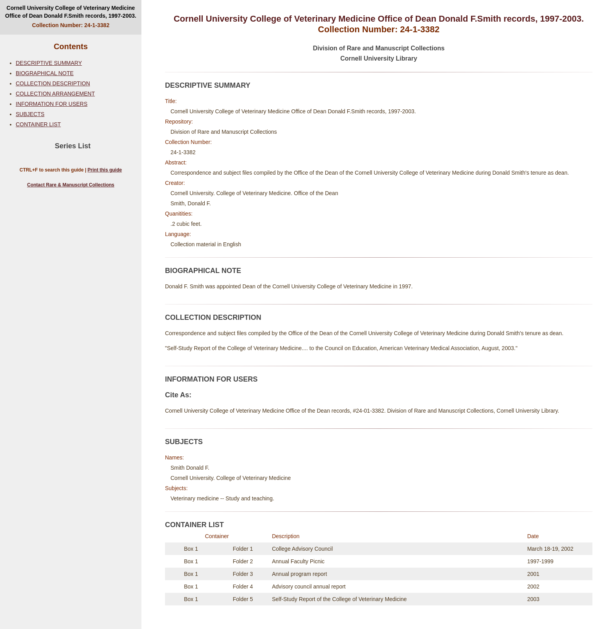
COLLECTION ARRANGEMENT (55, 93)
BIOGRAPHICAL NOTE (44, 73)
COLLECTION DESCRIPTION (53, 83)
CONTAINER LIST (38, 124)
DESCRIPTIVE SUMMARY (49, 63)
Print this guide (105, 170)
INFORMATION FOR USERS (52, 104)
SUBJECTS (30, 114)
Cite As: (178, 395)
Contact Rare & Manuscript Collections (70, 185)
